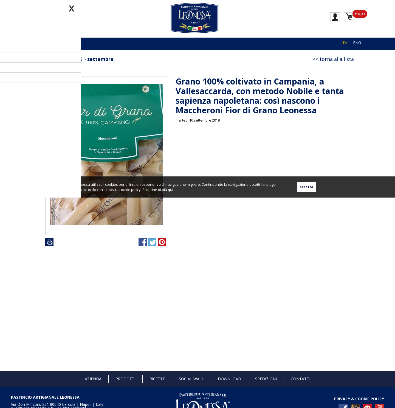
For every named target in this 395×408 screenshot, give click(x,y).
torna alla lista (337, 59)
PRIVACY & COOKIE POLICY (359, 398)
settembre (100, 59)
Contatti (300, 378)
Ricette (157, 378)
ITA (344, 42)
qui (170, 189)
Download (229, 378)
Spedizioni (266, 378)
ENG (357, 42)
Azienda (93, 378)
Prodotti (125, 378)
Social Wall (191, 378)
